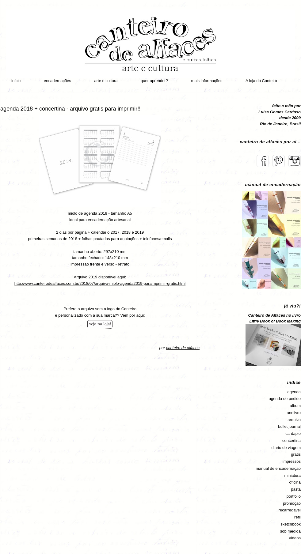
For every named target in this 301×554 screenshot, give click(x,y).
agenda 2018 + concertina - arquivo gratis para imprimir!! (70, 109)
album (295, 405)
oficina (295, 482)
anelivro (294, 412)
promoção (292, 503)
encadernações (57, 80)
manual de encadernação (278, 468)
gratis (296, 454)
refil (297, 517)
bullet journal (289, 426)
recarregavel (290, 510)
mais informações (207, 80)
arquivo (294, 419)
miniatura (292, 475)
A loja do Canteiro (261, 80)
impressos (292, 461)
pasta (296, 489)
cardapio (293, 433)
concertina (291, 440)
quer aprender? (154, 80)
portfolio (294, 496)
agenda (294, 392)
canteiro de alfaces (183, 347)
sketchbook (290, 524)
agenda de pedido (285, 398)
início (16, 80)
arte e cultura (106, 80)
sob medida (290, 531)
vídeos (295, 538)
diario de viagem (286, 447)
